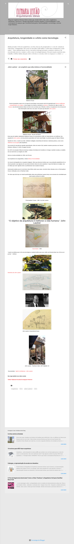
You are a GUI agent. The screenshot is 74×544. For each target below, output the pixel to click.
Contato (20, 29)
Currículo (29, 29)
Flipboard (13, 423)
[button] (65, 38)
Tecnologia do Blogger (37, 540)
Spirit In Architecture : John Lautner (24, 414)
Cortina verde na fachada (15, 477)
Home (13, 29)
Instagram (24, 423)
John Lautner (52, 152)
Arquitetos (14, 432)
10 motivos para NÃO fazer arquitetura (19, 492)
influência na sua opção (13, 186)
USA (35, 432)
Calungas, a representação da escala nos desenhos (23, 507)
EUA (21, 432)
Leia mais (63, 487)
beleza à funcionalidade (34, 202)
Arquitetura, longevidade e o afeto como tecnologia (33, 38)
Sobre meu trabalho (41, 29)
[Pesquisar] (68, 4)
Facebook (19, 423)
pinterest (46, 148)
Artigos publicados (56, 29)
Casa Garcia (35, 292)
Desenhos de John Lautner (14, 316)
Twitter (9, 423)
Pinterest (30, 423)
